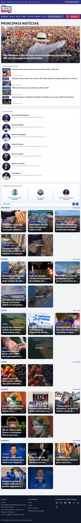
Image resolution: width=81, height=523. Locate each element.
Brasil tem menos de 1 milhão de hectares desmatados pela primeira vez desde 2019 (13, 330)
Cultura (30, 16)
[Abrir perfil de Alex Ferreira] (40, 195)
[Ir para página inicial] (5, 9)
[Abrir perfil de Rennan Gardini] (40, 157)
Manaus (12, 16)
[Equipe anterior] (73, 203)
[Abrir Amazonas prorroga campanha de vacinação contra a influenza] (6, 74)
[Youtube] (69, 502)
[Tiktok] (73, 502)
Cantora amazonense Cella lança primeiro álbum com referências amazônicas (12, 408)
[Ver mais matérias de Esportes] (40, 478)
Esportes (37, 16)
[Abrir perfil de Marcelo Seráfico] (40, 128)
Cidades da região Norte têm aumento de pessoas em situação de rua (13, 251)
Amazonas (4, 16)
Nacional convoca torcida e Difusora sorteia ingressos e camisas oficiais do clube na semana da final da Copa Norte (12, 484)
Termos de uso (33, 508)
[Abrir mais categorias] (55, 16)
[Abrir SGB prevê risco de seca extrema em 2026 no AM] (6, 92)
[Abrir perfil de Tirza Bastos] (40, 176)
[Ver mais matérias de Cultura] (40, 427)
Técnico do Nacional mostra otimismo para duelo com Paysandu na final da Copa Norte (13, 460)
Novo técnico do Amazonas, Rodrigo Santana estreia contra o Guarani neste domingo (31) (39, 460)
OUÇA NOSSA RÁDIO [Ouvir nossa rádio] (71, 2)
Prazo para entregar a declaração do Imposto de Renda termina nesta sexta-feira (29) (40, 330)
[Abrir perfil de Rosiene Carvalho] (40, 166)
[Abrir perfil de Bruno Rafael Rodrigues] (40, 118)
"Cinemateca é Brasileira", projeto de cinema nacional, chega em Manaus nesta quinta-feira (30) (67, 408)
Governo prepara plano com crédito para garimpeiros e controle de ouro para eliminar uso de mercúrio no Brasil (12, 354)
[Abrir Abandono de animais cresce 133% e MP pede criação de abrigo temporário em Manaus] (6, 83)
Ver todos (6, 204)
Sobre (30, 505)
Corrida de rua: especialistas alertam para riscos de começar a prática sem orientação (67, 460)
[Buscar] (67, 16)
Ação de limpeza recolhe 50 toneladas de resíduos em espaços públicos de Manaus (43, 97)
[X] (56, 507)
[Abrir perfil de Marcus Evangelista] (40, 137)
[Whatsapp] (78, 502)
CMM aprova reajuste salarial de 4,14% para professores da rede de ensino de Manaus (66, 278)
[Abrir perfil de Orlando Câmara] (40, 147)
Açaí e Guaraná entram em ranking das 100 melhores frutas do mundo (11, 381)
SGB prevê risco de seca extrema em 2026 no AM (30, 88)
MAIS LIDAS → (75, 16)
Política (45, 16)
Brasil (18, 16)
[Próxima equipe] (77, 203)
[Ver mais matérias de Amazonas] (40, 245)
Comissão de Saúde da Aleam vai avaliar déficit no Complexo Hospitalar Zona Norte (13, 302)
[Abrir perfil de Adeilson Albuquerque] (14, 195)
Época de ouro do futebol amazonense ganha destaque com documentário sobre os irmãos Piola (39, 408)
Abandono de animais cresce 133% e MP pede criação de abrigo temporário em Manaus (44, 78)
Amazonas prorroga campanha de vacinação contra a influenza (35, 69)
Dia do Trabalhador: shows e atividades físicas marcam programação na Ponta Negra (12, 432)
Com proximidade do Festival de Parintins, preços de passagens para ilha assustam (66, 227)
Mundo (24, 16)
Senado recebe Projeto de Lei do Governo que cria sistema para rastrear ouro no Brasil (67, 330)
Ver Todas (76, 208)
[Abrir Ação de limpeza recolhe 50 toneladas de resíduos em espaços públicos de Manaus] (6, 102)
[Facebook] (65, 502)
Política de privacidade (36, 511)
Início (30, 502)
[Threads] (61, 502)
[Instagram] (56, 502)
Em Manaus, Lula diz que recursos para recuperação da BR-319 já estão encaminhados (37, 57)
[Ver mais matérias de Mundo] (40, 375)
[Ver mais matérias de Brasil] (40, 348)
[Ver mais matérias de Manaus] (40, 296)
